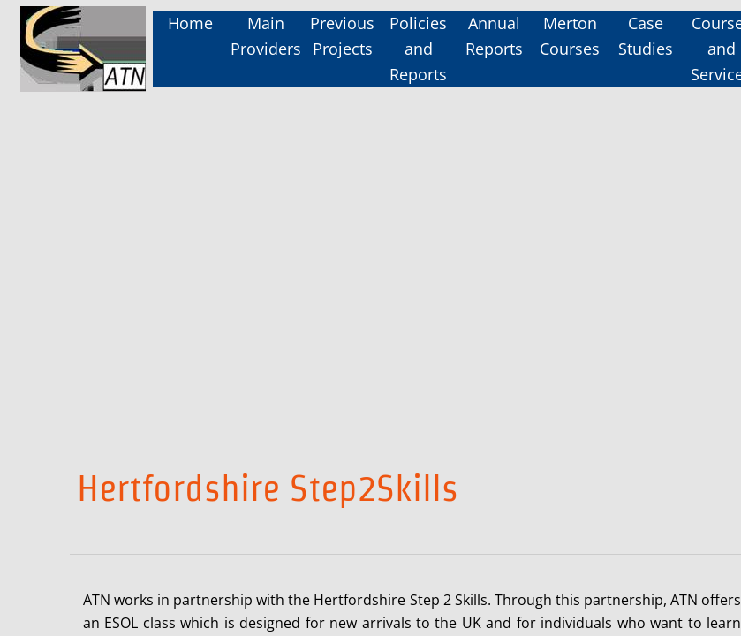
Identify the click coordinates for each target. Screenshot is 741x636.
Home (190, 23)
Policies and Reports (418, 48)
